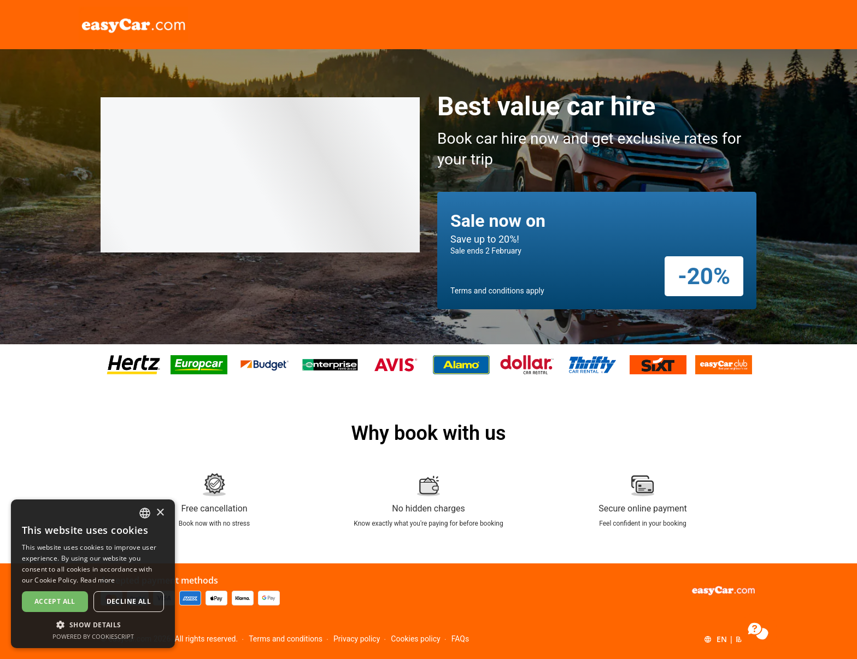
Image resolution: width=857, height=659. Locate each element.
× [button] (160, 513)
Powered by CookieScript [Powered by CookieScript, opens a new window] (93, 636)
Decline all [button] (129, 601)
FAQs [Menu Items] (460, 638)
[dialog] (93, 573)
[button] (729, 639)
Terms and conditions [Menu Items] (285, 638)
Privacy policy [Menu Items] (356, 638)
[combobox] (144, 513)
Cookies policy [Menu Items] (415, 638)
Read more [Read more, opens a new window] (97, 580)
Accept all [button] (54, 601)
